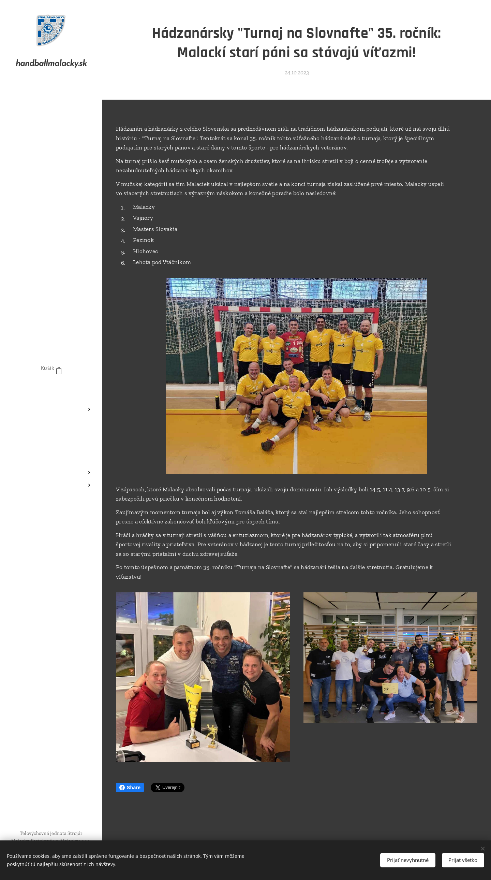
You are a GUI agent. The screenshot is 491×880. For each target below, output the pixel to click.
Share (129, 787)
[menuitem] (51, 389)
